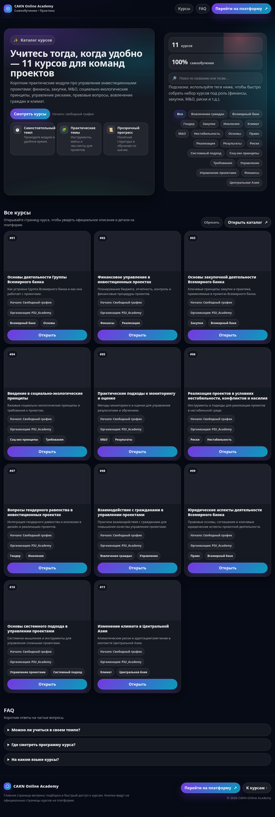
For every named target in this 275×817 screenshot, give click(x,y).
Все (180, 114)
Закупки (209, 124)
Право (254, 133)
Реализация (205, 143)
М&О (182, 133)
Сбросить (211, 222)
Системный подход (206, 153)
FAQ (202, 8)
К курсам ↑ (257, 787)
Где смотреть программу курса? (43, 744)
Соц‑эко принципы (244, 153)
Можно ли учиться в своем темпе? (45, 729)
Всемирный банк (245, 114)
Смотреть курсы (30, 114)
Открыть (47, 335)
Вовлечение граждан (207, 114)
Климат (253, 124)
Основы (234, 133)
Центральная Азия (244, 182)
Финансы (251, 173)
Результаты (232, 143)
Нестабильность (207, 133)
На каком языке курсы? (35, 759)
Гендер (189, 124)
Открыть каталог (248, 222)
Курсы (184, 8)
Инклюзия (232, 124)
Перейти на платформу (241, 8)
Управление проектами (218, 173)
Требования (222, 163)
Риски (254, 143)
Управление (249, 163)
